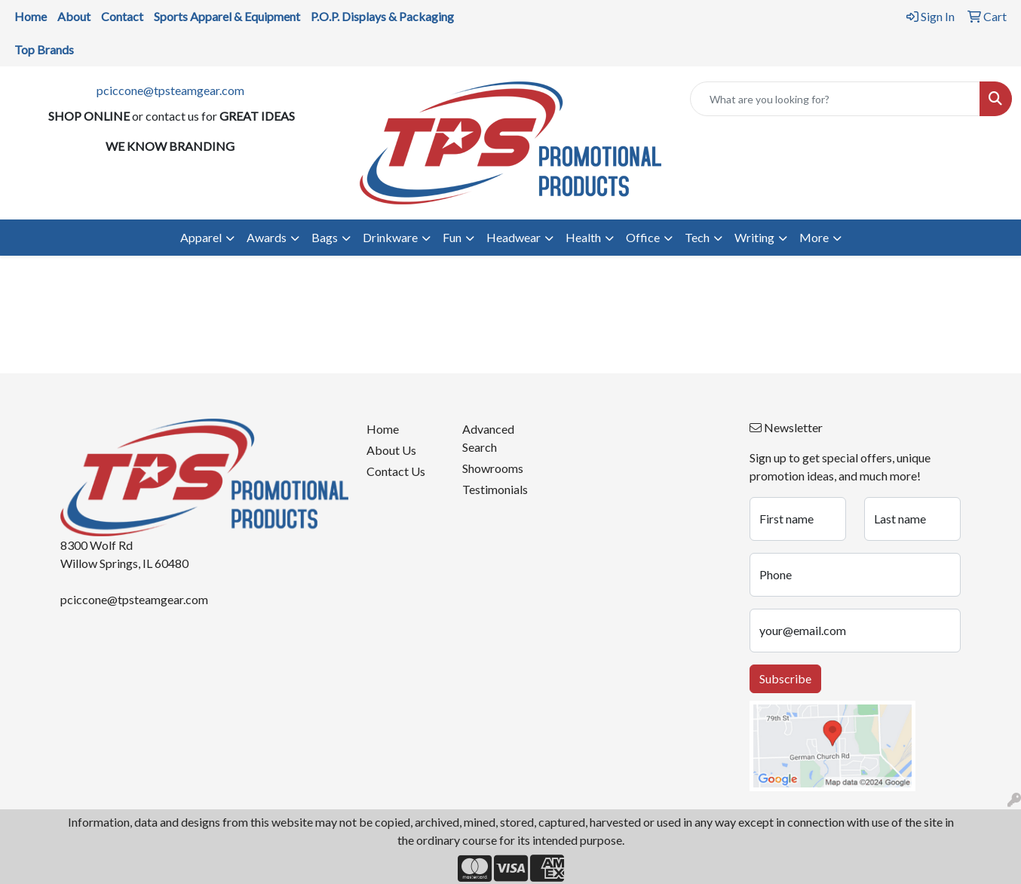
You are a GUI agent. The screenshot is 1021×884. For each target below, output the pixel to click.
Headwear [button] (513, 237)
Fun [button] (452, 237)
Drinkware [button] (390, 237)
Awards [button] (267, 237)
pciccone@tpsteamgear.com (170, 90)
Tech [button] (697, 237)
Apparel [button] (201, 237)
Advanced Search (488, 438)
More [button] (814, 237)
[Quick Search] (835, 98)
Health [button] (583, 237)
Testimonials (495, 489)
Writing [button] (754, 237)
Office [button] (643, 237)
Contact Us (395, 471)
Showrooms (492, 468)
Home (382, 429)
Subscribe (785, 678)
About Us (391, 450)
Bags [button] (324, 237)
